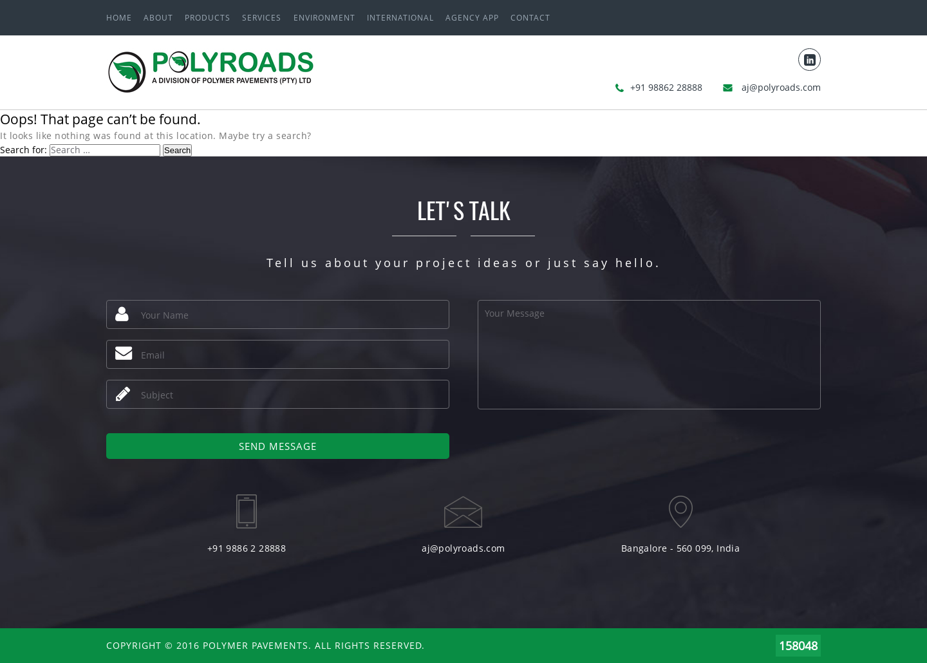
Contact (530, 17)
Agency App (472, 17)
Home (119, 17)
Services (261, 17)
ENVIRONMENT (324, 17)
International (400, 17)
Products (207, 17)
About (158, 17)
